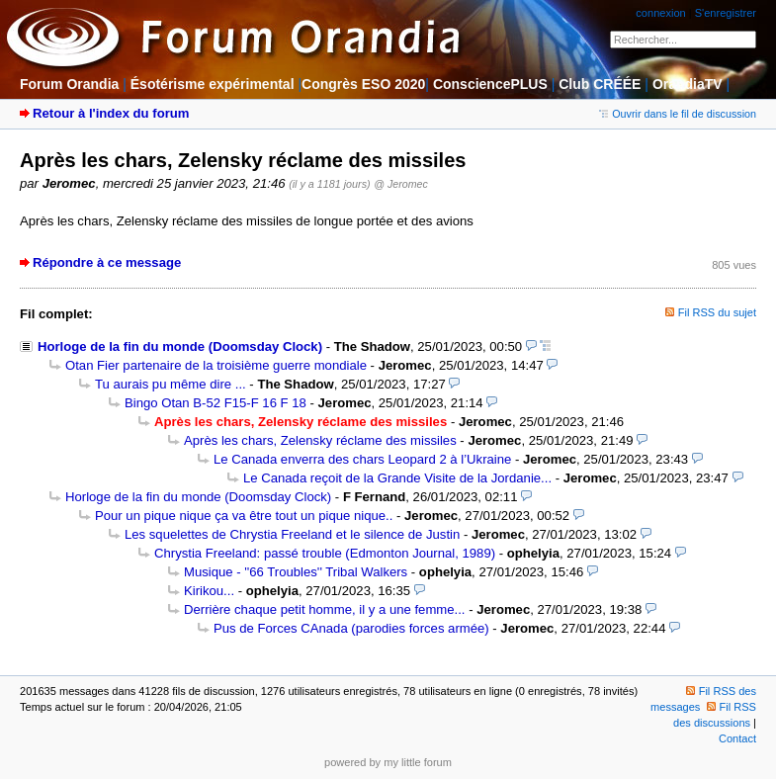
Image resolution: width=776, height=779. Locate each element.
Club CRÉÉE (600, 84)
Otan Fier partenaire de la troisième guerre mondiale (216, 365)
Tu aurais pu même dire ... (170, 384)
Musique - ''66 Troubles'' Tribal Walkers (295, 571)
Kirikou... (209, 590)
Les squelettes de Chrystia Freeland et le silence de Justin (292, 534)
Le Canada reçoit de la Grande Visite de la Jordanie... (397, 478)
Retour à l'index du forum (111, 113)
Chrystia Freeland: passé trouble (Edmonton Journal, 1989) (324, 553)
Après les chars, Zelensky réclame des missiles (320, 440)
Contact (737, 738)
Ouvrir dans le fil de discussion (677, 114)
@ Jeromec (400, 184)
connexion (660, 13)
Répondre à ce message (107, 262)
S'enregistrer (725, 13)
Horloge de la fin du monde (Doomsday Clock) (180, 346)
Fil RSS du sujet (717, 312)
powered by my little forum (388, 762)
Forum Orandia (69, 84)
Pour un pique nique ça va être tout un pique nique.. (243, 515)
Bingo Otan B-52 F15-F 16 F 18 (215, 402)
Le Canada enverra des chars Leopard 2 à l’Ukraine (362, 459)
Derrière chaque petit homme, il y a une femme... (325, 609)
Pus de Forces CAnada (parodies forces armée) (351, 628)
